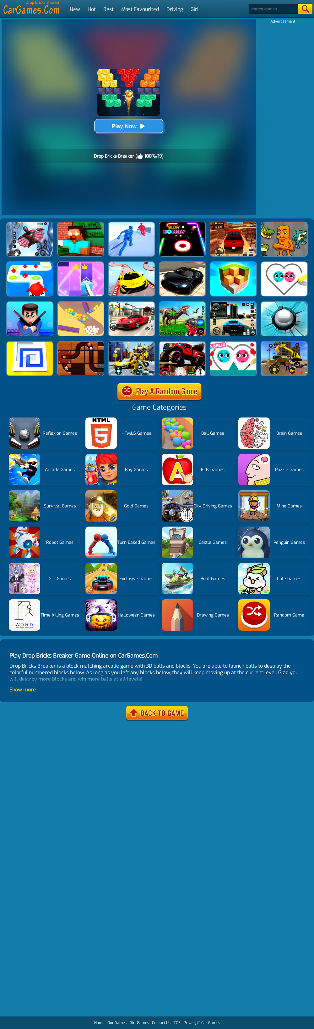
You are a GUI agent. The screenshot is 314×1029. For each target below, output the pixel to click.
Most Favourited (140, 9)
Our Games (117, 1022)
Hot (92, 9)
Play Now (128, 126)
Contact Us (161, 1022)
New (75, 9)
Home (99, 1022)
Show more (22, 689)
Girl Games (139, 1022)
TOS (177, 1022)
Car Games (210, 1022)
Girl (195, 9)
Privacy (190, 1022)
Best (108, 9)
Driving (174, 9)
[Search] (273, 9)
